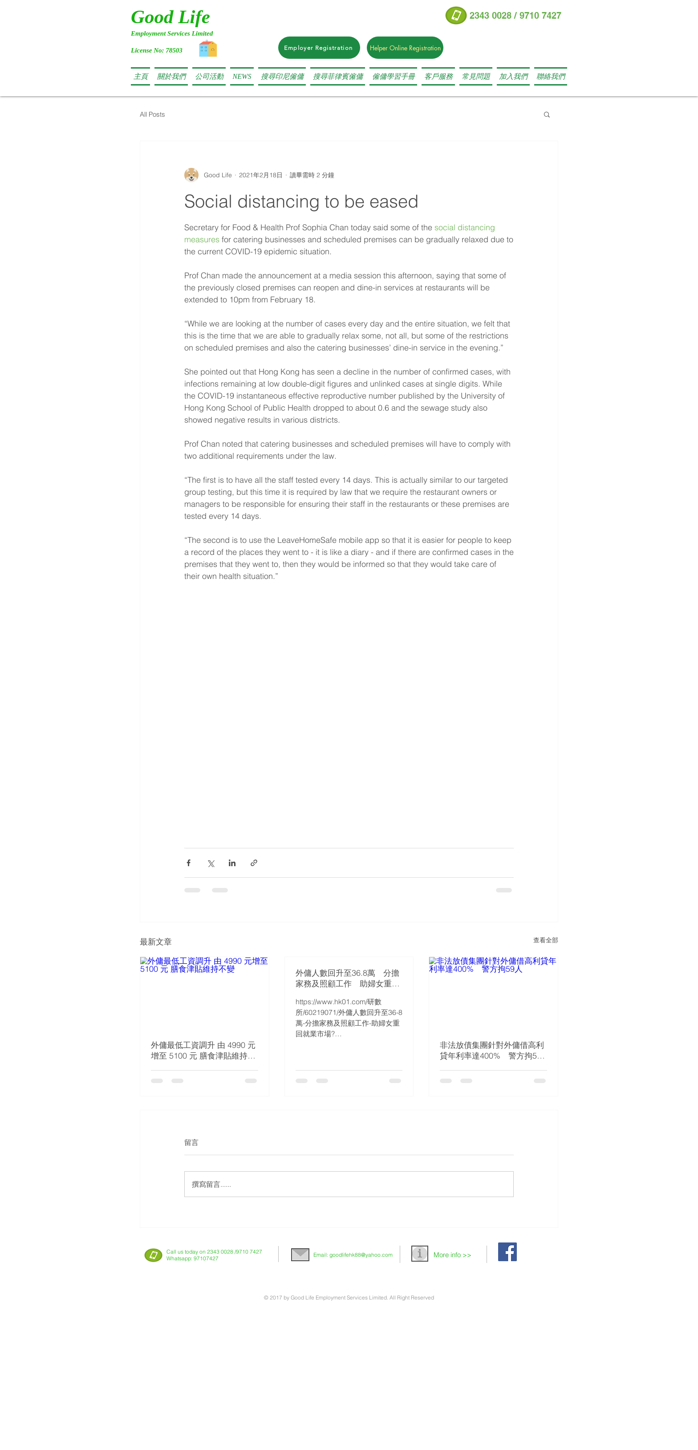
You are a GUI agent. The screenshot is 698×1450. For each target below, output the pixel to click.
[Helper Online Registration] (405, 48)
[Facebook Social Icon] (507, 1251)
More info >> (452, 1254)
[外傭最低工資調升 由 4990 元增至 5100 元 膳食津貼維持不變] (204, 993)
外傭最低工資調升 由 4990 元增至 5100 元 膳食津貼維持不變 (203, 1050)
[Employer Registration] (319, 48)
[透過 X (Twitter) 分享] (210, 863)
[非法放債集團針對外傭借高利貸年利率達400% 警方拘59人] (493, 993)
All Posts (152, 114)
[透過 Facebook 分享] (188, 863)
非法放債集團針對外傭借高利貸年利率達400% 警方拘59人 (492, 1050)
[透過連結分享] (254, 863)
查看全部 (545, 940)
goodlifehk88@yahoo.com (361, 1254)
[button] (282, 76)
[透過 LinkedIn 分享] (232, 863)
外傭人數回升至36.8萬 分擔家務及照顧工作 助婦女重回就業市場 (348, 978)
